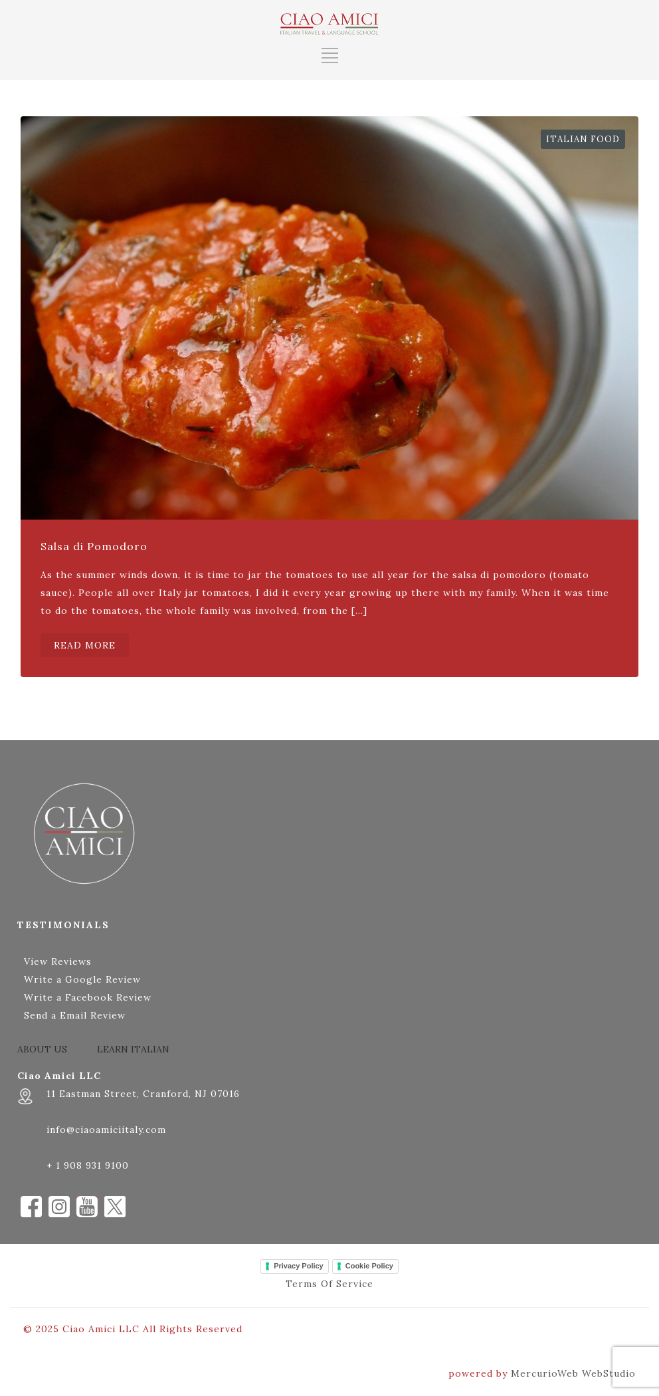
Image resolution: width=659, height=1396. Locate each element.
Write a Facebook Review (87, 997)
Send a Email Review (75, 1015)
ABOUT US (42, 1049)
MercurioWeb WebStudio (573, 1373)
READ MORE (85, 645)
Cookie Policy (369, 1266)
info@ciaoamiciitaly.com (106, 1130)
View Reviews (58, 961)
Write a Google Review (82, 979)
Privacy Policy (299, 1266)
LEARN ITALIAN (133, 1049)
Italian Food (583, 139)
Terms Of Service (329, 1284)
